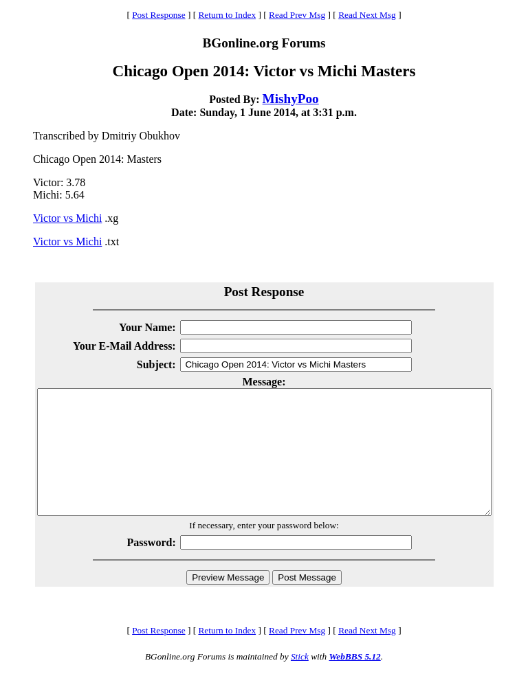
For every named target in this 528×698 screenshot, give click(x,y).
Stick (300, 681)
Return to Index (227, 15)
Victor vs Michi (67, 218)
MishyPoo (291, 98)
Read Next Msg (367, 15)
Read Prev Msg (297, 15)
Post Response (158, 15)
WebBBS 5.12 (354, 681)
